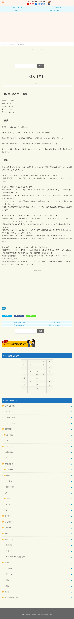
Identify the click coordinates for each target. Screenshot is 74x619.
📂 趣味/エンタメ (8, 539)
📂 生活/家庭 (6, 429)
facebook (19, 316)
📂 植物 (7, 498)
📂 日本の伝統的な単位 (10, 597)
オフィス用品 (9, 411)
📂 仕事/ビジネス (8, 406)
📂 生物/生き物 (7, 464)
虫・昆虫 (8, 481)
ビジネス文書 (9, 417)
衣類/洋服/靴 (9, 452)
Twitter (7, 316)
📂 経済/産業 (6, 528)
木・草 (7, 504)
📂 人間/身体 (8, 469)
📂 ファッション (8, 446)
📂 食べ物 (5, 562)
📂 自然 (5, 533)
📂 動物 (7, 475)
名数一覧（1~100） (55, 10)
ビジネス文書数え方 (55, 7)
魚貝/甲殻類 (9, 487)
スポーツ (8, 551)
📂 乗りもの (6, 516)
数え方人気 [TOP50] (18, 7)
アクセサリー (9, 458)
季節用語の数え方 (18, 10)
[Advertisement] (37, 27)
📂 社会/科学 (6, 522)
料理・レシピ (9, 568)
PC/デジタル (9, 423)
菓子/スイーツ (10, 574)
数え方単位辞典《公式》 (29, 614)
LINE (31, 316)
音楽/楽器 (8, 545)
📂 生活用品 (8, 435)
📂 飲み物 (5, 592)
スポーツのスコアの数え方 (14, 557)
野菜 (6, 586)
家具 (6, 440)
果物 (6, 580)
